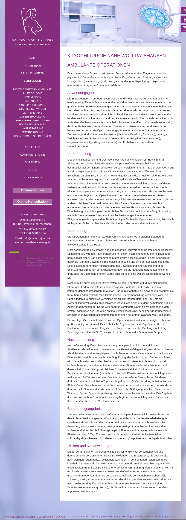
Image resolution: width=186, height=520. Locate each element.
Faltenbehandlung (32, 124)
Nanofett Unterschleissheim (21, 516)
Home (70, 44)
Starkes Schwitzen (32, 108)
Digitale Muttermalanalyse (32, 89)
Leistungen (32, 80)
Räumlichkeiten (32, 73)
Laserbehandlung (32, 116)
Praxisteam (32, 65)
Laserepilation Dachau (52, 516)
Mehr (46, 265)
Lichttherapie (32, 112)
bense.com (125, 516)
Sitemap (162, 516)
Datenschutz (32, 177)
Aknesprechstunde (32, 105)
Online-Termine (32, 190)
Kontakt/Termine (32, 154)
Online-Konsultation (32, 201)
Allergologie (32, 93)
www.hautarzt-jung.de (37, 242)
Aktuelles (32, 146)
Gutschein (32, 162)
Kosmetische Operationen (32, 136)
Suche (32, 169)
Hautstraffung (32, 128)
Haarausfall (32, 101)
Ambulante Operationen (32, 120)
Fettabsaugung (32, 132)
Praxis (32, 57)
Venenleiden (32, 97)
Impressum (138, 516)
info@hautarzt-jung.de (37, 238)
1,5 (17, 256)
